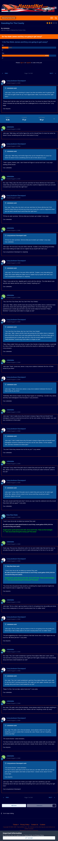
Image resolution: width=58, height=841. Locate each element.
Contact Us (34, 824)
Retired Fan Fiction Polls (18, 30)
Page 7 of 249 (29, 73)
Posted (13, 83)
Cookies (42, 824)
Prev (6, 73)
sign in (22, 62)
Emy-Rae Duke (12, 515)
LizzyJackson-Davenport (16, 81)
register (28, 62)
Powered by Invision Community (29, 830)
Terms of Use (28, 835)
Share (14, 805)
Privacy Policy (24, 824)
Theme (16, 824)
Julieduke (6, 28)
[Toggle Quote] (6, 88)
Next (51, 73)
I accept (29, 838)
